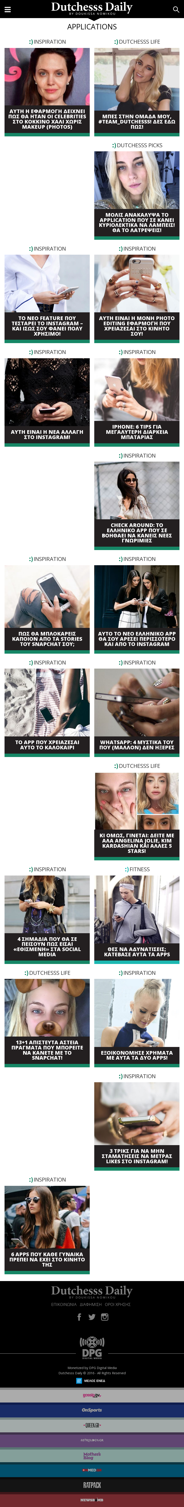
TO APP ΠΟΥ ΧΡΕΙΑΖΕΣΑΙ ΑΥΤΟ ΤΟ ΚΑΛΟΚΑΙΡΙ (47, 745)
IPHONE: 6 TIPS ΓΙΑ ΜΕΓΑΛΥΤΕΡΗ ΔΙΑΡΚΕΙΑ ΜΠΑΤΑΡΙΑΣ (137, 432)
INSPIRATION (50, 41)
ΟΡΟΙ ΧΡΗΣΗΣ (118, 1304)
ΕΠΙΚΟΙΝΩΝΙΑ (64, 1304)
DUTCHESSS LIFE (139, 41)
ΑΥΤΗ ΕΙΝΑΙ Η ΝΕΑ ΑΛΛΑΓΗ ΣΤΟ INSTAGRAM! (47, 435)
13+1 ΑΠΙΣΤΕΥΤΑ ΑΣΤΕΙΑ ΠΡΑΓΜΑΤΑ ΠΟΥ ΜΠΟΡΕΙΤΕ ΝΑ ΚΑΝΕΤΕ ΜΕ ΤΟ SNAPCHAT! (47, 1050)
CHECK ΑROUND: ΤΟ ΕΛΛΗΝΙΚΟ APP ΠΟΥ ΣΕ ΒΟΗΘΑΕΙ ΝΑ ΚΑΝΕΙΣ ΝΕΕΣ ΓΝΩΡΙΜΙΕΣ (137, 533)
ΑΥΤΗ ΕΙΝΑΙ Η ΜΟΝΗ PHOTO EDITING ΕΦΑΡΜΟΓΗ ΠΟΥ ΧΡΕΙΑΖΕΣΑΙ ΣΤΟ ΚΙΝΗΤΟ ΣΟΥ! (137, 326)
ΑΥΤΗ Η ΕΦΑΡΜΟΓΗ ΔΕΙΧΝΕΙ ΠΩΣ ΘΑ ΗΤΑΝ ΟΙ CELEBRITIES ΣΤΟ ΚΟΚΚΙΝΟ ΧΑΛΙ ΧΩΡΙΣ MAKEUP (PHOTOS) (47, 119)
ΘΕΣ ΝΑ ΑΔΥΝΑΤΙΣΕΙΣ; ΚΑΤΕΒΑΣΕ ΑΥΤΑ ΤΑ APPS (137, 952)
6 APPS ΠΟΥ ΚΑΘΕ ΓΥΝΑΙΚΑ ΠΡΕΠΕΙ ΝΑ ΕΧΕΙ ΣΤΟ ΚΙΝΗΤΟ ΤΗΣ (47, 1259)
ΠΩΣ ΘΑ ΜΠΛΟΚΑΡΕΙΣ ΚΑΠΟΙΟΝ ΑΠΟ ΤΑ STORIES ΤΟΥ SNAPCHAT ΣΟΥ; (47, 639)
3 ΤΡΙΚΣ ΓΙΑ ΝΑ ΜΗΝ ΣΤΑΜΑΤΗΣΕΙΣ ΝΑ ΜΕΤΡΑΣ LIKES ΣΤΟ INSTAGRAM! (137, 1156)
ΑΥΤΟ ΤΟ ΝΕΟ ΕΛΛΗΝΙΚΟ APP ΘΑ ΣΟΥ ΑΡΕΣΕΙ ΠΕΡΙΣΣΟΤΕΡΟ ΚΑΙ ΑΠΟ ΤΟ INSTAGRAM (137, 639)
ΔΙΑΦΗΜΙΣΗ (91, 1304)
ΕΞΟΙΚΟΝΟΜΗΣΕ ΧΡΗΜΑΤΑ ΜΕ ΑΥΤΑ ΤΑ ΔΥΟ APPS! (137, 1055)
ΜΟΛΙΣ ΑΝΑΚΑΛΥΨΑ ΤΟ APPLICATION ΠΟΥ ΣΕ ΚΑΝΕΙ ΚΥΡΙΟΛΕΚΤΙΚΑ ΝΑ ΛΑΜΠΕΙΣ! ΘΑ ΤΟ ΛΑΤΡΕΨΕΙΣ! (137, 222)
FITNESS (140, 869)
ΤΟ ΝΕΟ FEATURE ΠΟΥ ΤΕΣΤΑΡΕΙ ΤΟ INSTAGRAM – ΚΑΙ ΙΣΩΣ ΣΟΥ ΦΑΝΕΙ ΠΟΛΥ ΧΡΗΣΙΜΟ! (47, 326)
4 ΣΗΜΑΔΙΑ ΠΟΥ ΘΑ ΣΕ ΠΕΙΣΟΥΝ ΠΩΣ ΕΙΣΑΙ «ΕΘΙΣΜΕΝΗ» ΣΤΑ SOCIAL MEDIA (47, 947)
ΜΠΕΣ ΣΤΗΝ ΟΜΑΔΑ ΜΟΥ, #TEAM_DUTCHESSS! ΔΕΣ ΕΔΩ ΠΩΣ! (136, 121)
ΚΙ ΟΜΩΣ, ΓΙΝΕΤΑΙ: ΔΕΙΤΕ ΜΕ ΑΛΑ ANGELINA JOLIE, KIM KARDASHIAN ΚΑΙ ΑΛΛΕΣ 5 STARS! (136, 843)
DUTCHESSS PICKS (139, 145)
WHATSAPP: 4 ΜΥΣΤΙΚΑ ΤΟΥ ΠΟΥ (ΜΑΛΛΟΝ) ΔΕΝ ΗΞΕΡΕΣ (136, 745)
